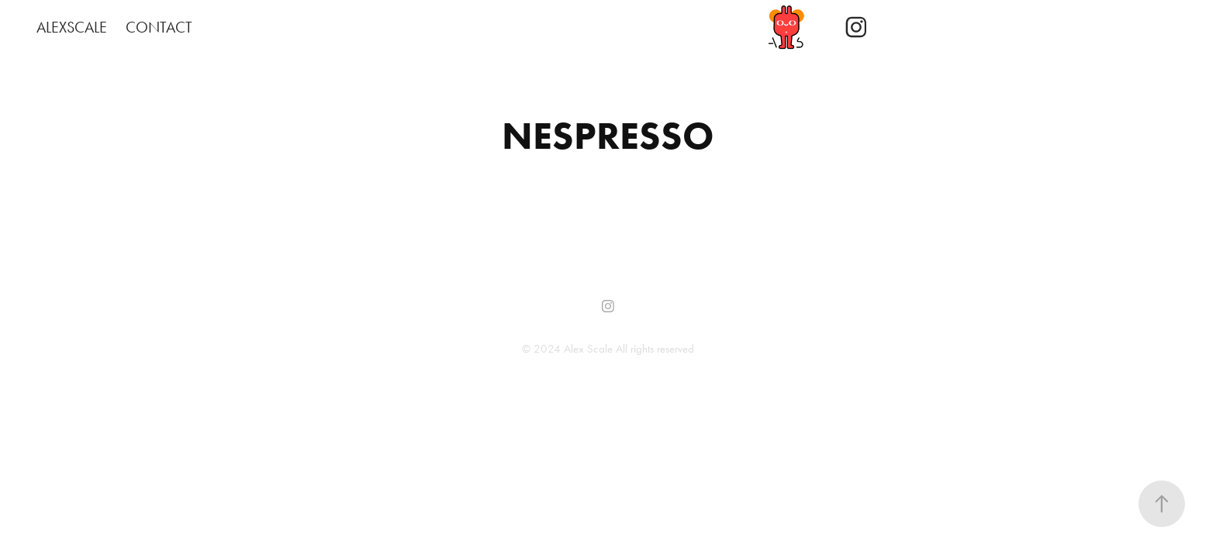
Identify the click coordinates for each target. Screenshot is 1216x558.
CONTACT (159, 27)
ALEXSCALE (71, 27)
